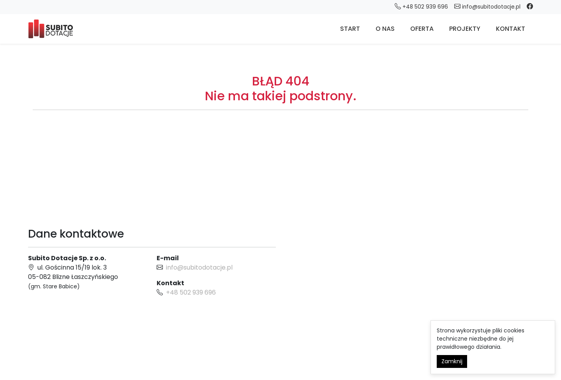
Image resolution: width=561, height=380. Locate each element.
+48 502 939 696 (191, 292)
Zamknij (451, 361)
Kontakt (510, 28)
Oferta (422, 28)
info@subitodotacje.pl (487, 6)
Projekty (464, 28)
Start (350, 28)
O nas (385, 28)
